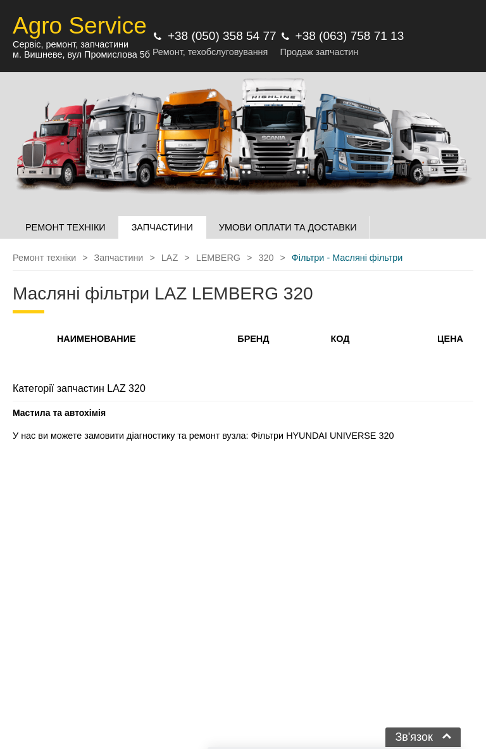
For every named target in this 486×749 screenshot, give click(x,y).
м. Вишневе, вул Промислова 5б (81, 54)
